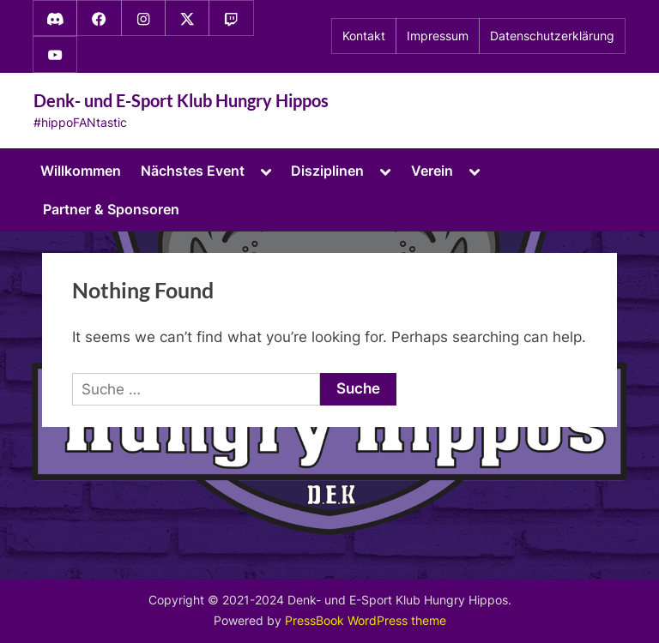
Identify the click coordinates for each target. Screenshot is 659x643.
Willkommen (80, 170)
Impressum (438, 36)
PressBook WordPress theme (365, 621)
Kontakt (363, 36)
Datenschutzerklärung (552, 36)
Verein (432, 170)
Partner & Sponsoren (111, 209)
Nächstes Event (193, 170)
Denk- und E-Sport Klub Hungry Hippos (181, 100)
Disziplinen (327, 170)
